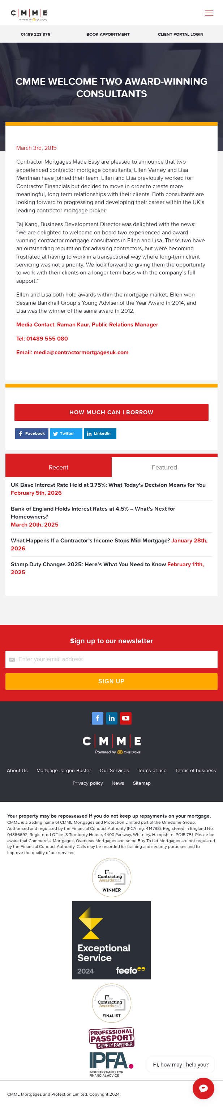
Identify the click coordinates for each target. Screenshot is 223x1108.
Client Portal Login (180, 34)
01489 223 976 (35, 34)
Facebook (31, 433)
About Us (17, 770)
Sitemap (142, 783)
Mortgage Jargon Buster (64, 770)
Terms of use (152, 770)
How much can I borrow (111, 412)
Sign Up (111, 681)
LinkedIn (98, 433)
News (118, 783)
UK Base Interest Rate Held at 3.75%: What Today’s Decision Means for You (108, 484)
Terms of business (195, 770)
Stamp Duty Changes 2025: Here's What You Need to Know (88, 564)
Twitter (63, 433)
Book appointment (108, 34)
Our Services (114, 770)
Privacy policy (88, 783)
